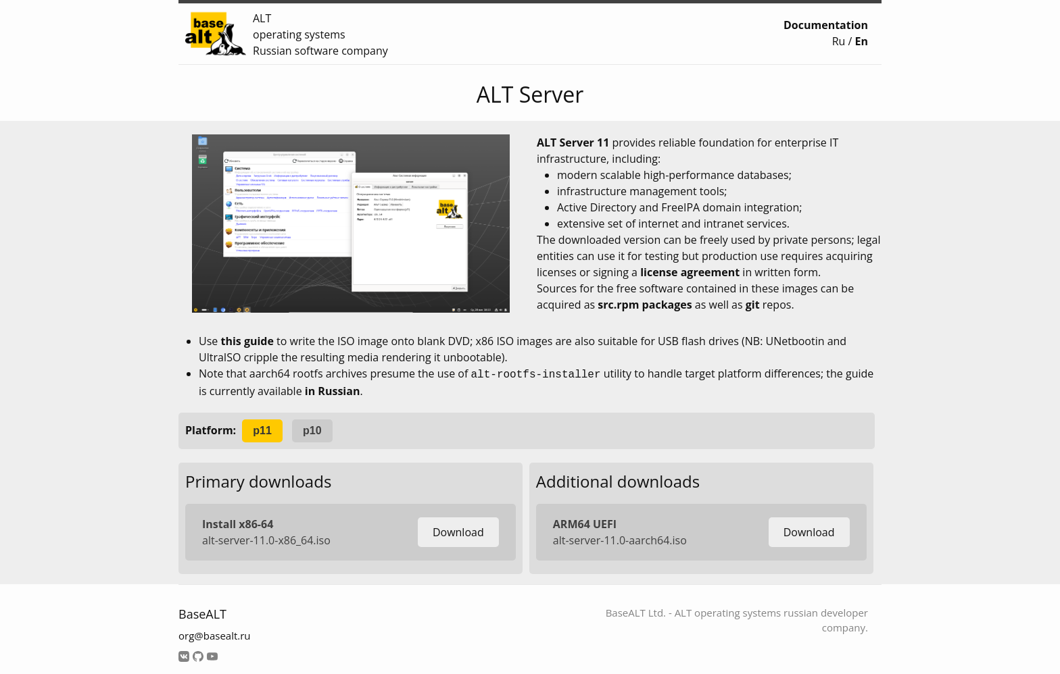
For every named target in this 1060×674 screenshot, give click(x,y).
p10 (312, 429)
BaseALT (202, 612)
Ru (839, 41)
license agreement (690, 272)
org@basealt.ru (214, 634)
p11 (262, 429)
